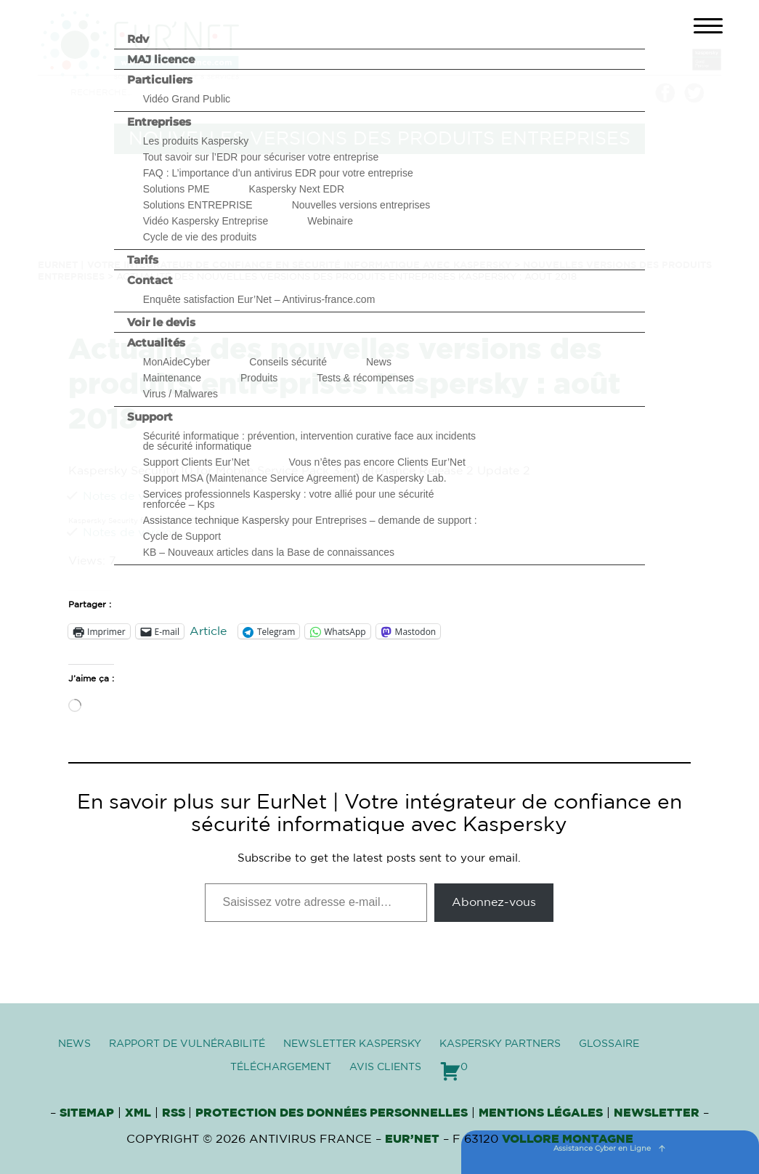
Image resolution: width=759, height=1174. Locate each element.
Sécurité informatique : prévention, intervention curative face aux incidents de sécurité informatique (309, 441)
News (378, 362)
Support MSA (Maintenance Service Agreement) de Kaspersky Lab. (295, 478)
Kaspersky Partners (500, 1044)
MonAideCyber (177, 362)
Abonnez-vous (494, 902)
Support (150, 417)
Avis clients (385, 1067)
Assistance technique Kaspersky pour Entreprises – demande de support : (310, 520)
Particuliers (159, 79)
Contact (150, 280)
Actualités (156, 342)
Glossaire (609, 1044)
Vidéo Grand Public (186, 99)
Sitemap (87, 1113)
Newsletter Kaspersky (352, 1044)
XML (138, 1113)
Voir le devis (161, 322)
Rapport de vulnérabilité (187, 1044)
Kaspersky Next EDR (296, 189)
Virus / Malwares (180, 394)
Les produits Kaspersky (196, 141)
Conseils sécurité (288, 362)
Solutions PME (176, 189)
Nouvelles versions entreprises (361, 205)
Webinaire (330, 221)
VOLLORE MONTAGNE (567, 1139)
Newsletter (656, 1113)
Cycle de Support (182, 536)
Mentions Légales (541, 1113)
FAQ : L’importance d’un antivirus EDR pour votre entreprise (278, 173)
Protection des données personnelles (331, 1113)
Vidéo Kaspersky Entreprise (206, 221)
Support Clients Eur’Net (196, 462)
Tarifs (142, 260)
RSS (175, 1113)
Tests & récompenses (365, 378)
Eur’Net (412, 1139)
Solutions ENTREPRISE (198, 205)
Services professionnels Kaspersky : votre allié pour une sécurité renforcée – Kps (288, 499)
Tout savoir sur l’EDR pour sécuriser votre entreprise (260, 157)
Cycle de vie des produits (199, 237)
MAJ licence (161, 59)
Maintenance (172, 378)
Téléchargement (280, 1067)
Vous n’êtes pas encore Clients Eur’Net (377, 462)
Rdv (138, 39)
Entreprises (159, 122)
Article (208, 631)
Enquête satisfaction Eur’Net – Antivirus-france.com (259, 299)
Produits (258, 378)
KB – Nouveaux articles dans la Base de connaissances (268, 552)
